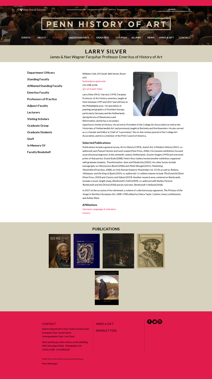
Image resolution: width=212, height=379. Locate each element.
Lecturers (33, 112)
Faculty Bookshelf (39, 152)
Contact (185, 37)
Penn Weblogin (49, 363)
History (86, 212)
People (58, 37)
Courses (121, 37)
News (151, 37)
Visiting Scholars (38, 119)
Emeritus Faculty (38, 92)
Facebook (149, 321)
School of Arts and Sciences (97, 9)
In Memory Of (36, 145)
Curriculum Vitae (93, 88)
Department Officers (41, 72)
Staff (30, 138)
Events (26, 37)
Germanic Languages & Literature (99, 209)
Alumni (137, 37)
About (42, 37)
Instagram (159, 321)
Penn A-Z (112, 9)
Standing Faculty (38, 79)
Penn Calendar (122, 9)
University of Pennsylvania (76, 9)
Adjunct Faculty (37, 105)
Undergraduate (79, 37)
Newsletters (106, 330)
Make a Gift (166, 37)
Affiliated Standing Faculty (44, 86)
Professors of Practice (42, 99)
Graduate (103, 37)
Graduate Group (38, 125)
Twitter (154, 321)
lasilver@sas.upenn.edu (94, 81)
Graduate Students (39, 132)
